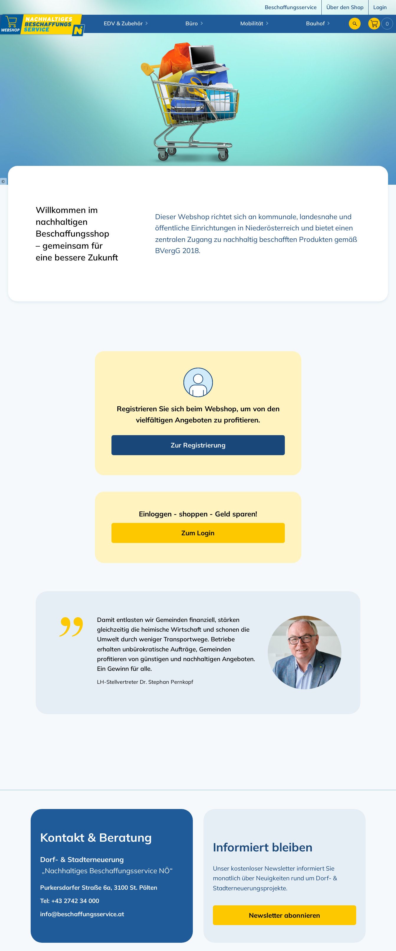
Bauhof (315, 23)
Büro (191, 23)
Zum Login (198, 533)
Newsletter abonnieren (284, 915)
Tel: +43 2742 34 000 (69, 900)
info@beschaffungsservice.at (82, 914)
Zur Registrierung (198, 445)
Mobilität (251, 23)
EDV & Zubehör (123, 23)
